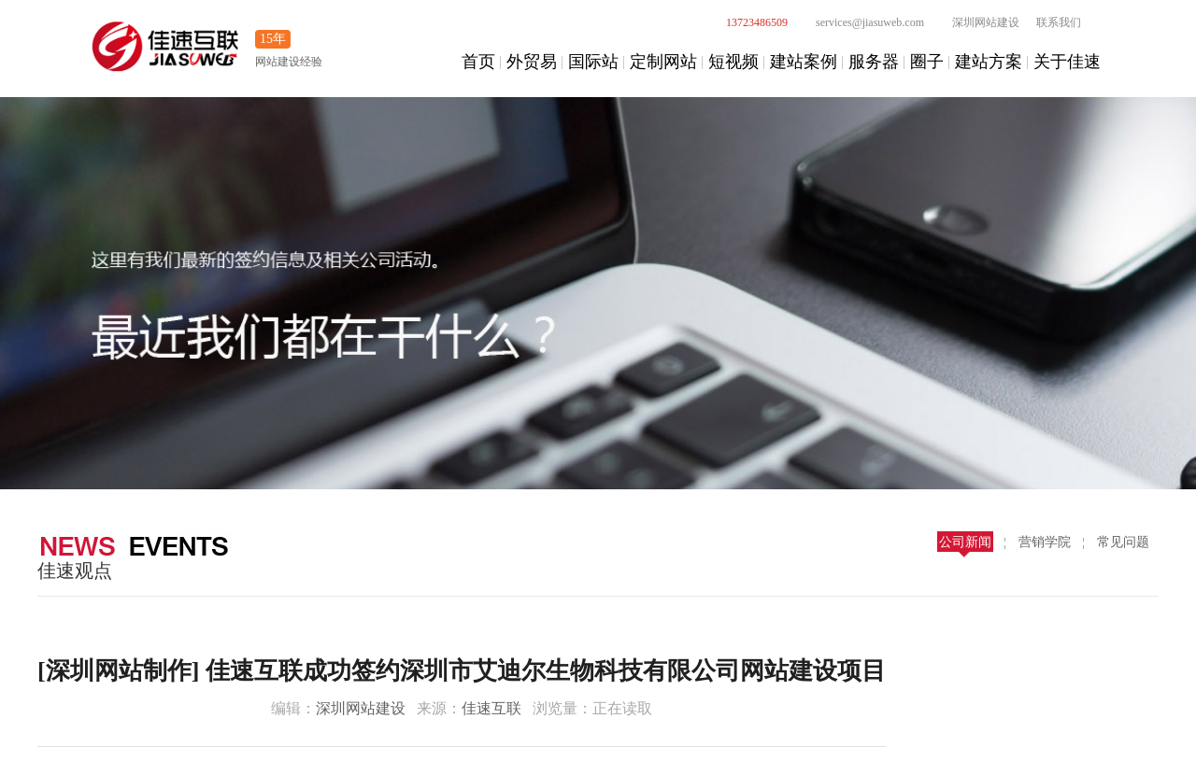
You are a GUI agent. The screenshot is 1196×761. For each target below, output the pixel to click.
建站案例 (803, 61)
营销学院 (1044, 542)
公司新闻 (965, 542)
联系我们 (1058, 22)
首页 (478, 61)
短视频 (733, 61)
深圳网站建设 (975, 22)
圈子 (927, 61)
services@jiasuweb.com (859, 22)
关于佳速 (1067, 61)
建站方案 (988, 61)
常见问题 (1123, 542)
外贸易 (531, 61)
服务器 (873, 61)
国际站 (593, 61)
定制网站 (663, 61)
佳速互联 (491, 708)
